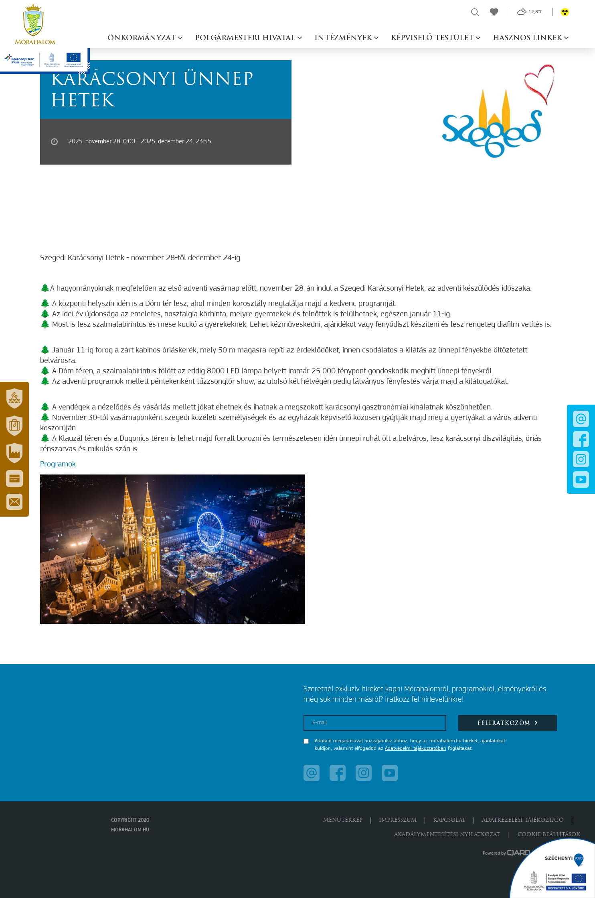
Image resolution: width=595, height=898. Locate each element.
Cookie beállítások (549, 834)
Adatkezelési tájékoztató (523, 820)
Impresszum (398, 820)
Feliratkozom (508, 722)
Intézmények (344, 38)
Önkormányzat (142, 38)
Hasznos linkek (528, 38)
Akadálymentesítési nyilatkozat (447, 834)
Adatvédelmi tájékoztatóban (415, 748)
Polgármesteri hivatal (246, 38)
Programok (58, 464)
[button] (14, 398)
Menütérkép (342, 820)
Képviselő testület (433, 38)
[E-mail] (375, 723)
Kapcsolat (449, 820)
